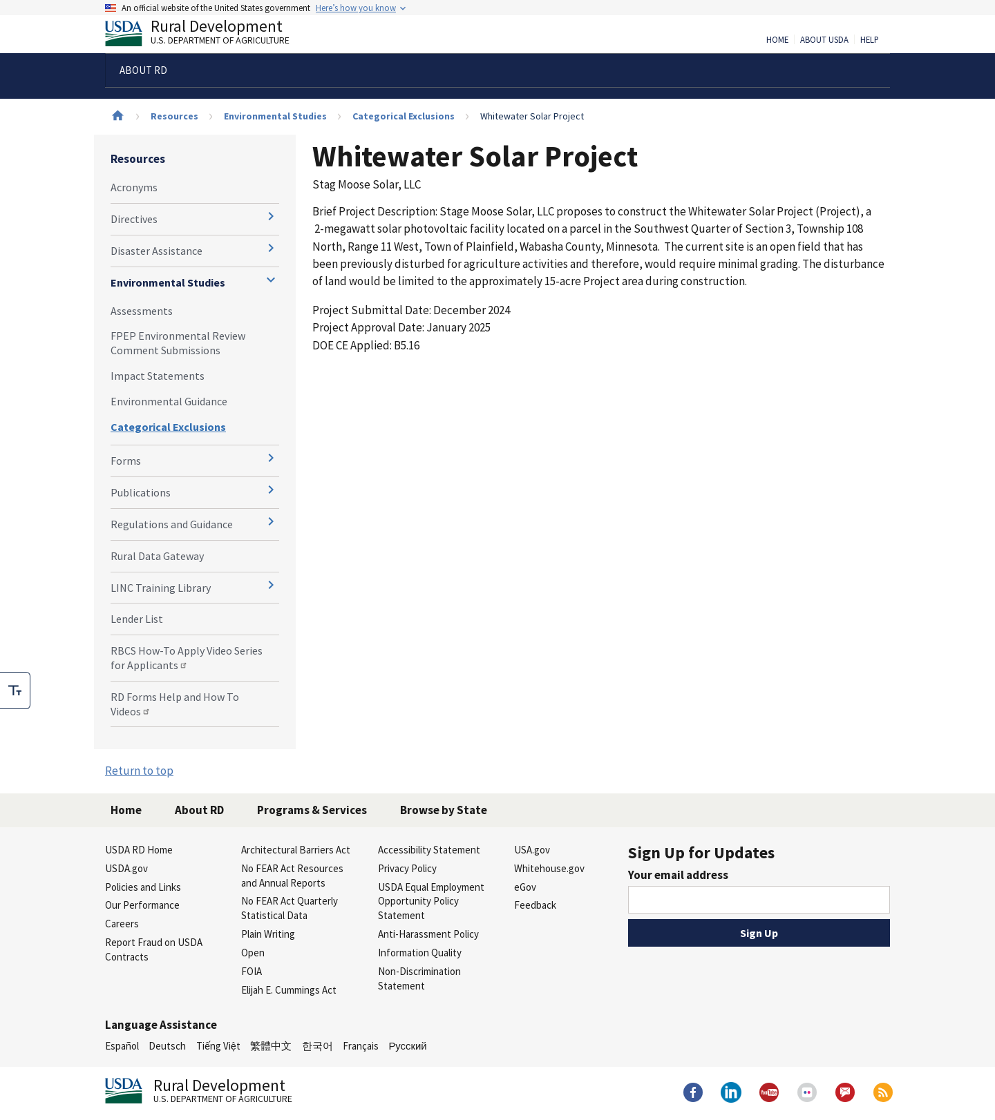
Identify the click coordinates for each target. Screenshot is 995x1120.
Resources (174, 116)
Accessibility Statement (429, 849)
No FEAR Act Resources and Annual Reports (292, 875)
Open (253, 952)
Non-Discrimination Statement (419, 978)
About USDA (824, 40)
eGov (525, 887)
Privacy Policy (407, 868)
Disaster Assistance (156, 251)
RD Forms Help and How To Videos (175, 704)
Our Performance (142, 904)
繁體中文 (271, 1045)
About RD (199, 810)
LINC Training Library (161, 588)
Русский (407, 1045)
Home (777, 40)
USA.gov (532, 849)
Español (122, 1045)
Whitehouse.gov (549, 868)
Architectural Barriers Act (295, 849)
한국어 (317, 1045)
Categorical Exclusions (403, 116)
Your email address (678, 874)
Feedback (535, 904)
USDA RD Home (139, 849)
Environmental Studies (275, 116)
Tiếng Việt (218, 1045)
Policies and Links (143, 887)
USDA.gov (126, 868)
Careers (122, 923)
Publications (141, 492)
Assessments (142, 311)
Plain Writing (268, 933)
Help (869, 40)
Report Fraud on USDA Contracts (153, 949)
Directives (134, 219)
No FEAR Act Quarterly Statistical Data (289, 908)
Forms (126, 460)
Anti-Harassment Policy (428, 933)
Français (361, 1045)
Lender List (137, 619)
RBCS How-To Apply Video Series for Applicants (187, 658)
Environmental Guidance (169, 401)
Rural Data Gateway (157, 556)
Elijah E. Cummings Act (289, 989)
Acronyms (134, 187)
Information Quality (420, 952)
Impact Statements (158, 376)
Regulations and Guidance (172, 524)
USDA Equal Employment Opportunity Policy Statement (431, 901)
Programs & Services (312, 810)
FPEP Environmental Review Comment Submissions (178, 343)
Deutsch (167, 1045)
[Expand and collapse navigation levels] (271, 216)
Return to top (139, 770)
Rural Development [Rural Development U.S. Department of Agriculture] (208, 35)
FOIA (251, 971)
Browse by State (443, 810)
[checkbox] (15, 690)
